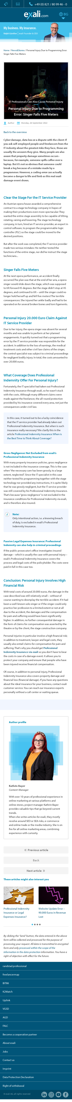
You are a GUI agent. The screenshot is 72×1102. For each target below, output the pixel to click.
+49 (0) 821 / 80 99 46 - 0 (50, 4)
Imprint (7, 1068)
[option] (18, 903)
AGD (5, 1017)
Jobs (5, 1051)
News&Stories (18, 50)
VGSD (6, 1008)
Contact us (8, 1060)
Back (36, 860)
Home (6, 50)
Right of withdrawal (13, 1085)
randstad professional (15, 966)
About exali (9, 1043)
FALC (5, 1025)
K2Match (8, 991)
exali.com (36, 14)
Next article (34, 870)
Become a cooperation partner (20, 1034)
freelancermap (11, 974)
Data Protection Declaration (18, 1077)
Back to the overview (15, 132)
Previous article (38, 850)
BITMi (6, 983)
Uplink (6, 1000)
